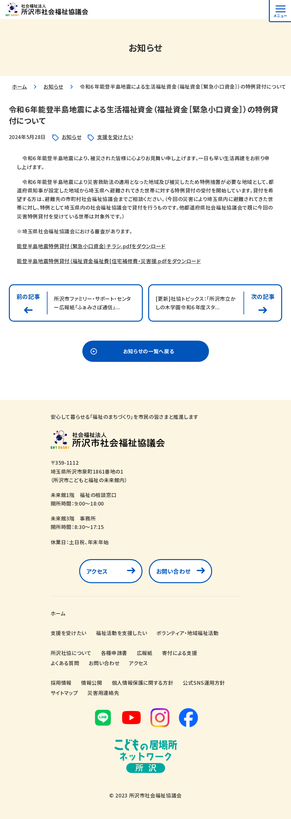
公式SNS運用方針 (204, 682)
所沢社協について (71, 653)
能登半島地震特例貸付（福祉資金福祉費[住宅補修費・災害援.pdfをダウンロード (109, 261)
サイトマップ (64, 692)
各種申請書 (114, 653)
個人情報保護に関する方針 (143, 682)
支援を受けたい (115, 137)
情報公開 (91, 682)
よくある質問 (65, 663)
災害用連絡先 (103, 692)
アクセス (97, 571)
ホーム (19, 86)
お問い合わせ (173, 571)
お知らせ (53, 86)
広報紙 (145, 653)
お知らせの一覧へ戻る (148, 351)
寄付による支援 (179, 653)
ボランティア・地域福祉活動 (187, 633)
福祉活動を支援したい (121, 633)
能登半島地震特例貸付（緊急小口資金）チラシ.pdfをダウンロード (91, 246)
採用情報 (61, 682)
